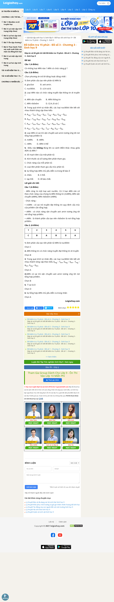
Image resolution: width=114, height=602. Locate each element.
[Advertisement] (98, 80)
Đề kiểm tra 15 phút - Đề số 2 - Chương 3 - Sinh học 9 (48, 341)
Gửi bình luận (31, 487)
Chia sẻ (39, 308)
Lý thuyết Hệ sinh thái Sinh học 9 (38, 509)
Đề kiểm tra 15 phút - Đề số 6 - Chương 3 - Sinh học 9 (48, 334)
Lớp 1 (84, 9)
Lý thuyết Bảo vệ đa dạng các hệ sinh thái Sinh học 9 (45, 502)
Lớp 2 (77, 9)
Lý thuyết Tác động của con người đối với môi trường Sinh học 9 (49, 507)
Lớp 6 (49, 9)
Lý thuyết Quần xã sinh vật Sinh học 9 (40, 512)
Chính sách (62, 522)
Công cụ (91, 9)
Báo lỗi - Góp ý (52, 367)
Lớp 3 (70, 9)
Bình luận (29, 308)
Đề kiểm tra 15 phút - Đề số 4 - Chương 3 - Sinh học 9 (48, 319)
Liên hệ (51, 522)
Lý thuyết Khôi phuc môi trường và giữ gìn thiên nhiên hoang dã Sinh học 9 (53, 505)
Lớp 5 (56, 9)
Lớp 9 (28, 9)
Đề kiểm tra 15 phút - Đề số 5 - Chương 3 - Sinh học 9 (48, 327)
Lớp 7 (42, 9)
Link (41, 398)
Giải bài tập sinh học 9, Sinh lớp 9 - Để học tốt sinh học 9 (49, 37)
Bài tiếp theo (62, 314)
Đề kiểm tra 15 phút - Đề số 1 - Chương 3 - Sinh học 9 (48, 349)
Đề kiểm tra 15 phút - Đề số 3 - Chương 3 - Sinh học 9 (50, 46)
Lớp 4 (63, 9)
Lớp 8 (35, 9)
